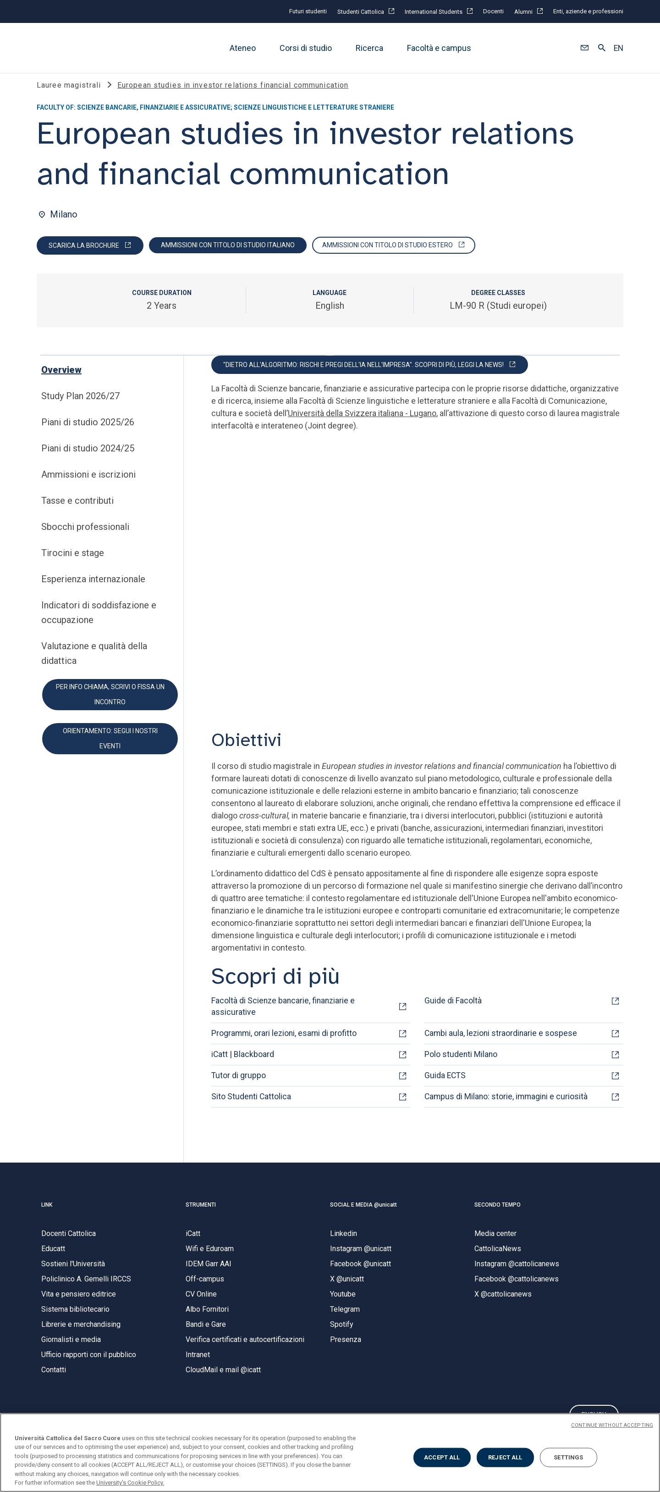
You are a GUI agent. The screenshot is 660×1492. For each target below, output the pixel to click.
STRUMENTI (201, 1214)
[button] (584, 48)
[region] (330, 1452)
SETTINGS (568, 1457)
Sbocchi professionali (85, 536)
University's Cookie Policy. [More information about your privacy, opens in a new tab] (130, 1482)
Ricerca (369, 48)
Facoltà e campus (439, 48)
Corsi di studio (306, 48)
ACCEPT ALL (442, 1457)
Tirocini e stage (72, 562)
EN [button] (618, 48)
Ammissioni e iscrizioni (88, 484)
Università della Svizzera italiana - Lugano (362, 423)
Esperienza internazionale (93, 588)
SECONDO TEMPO (497, 1214)
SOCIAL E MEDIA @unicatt (363, 1214)
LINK (46, 1214)
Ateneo (243, 48)
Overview (61, 379)
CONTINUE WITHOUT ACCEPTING (612, 1425)
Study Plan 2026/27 (80, 405)
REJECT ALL (505, 1457)
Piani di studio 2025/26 (87, 431)
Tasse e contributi (77, 510)
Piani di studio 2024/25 (87, 457)
